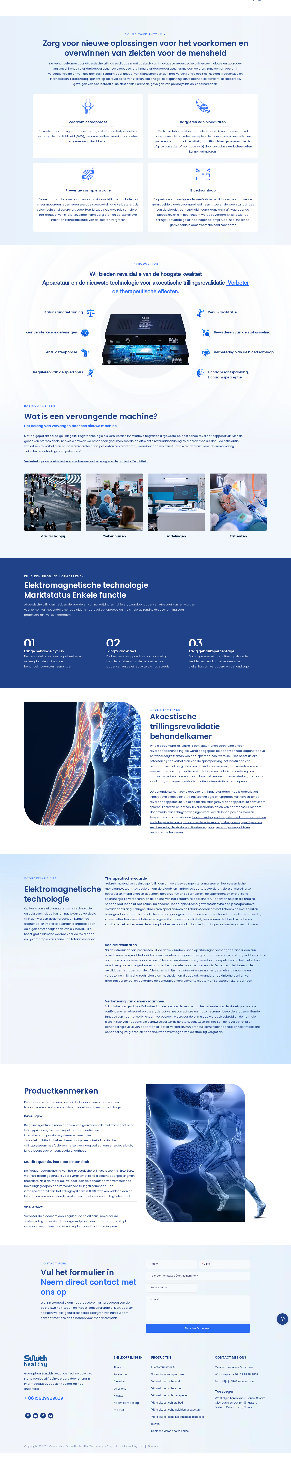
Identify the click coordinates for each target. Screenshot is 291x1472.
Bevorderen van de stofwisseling (242, 352)
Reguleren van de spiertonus (58, 392)
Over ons (120, 1409)
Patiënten (238, 556)
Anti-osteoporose (61, 372)
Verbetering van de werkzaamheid (135, 1021)
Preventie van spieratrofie (88, 205)
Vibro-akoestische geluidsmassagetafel (176, 1430)
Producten (121, 1394)
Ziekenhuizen (114, 556)
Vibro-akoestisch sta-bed (167, 1423)
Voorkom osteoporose (88, 127)
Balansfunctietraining (63, 332)
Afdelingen (176, 556)
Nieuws (119, 1416)
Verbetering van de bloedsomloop (244, 372)
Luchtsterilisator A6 (163, 1387)
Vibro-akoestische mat (165, 1401)
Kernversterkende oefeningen (51, 352)
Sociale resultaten (121, 965)
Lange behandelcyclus (44, 671)
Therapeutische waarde (126, 898)
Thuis (117, 1387)
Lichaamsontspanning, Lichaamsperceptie (228, 395)
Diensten (120, 1401)
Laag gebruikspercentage (211, 671)
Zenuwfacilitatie (222, 332)
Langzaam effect (122, 671)
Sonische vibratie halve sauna (170, 1451)
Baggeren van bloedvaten (203, 127)
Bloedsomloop (203, 205)
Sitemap (153, 1466)
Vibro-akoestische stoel (166, 1408)
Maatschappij (52, 556)
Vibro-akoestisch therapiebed (169, 1415)
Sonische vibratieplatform (167, 1394)
